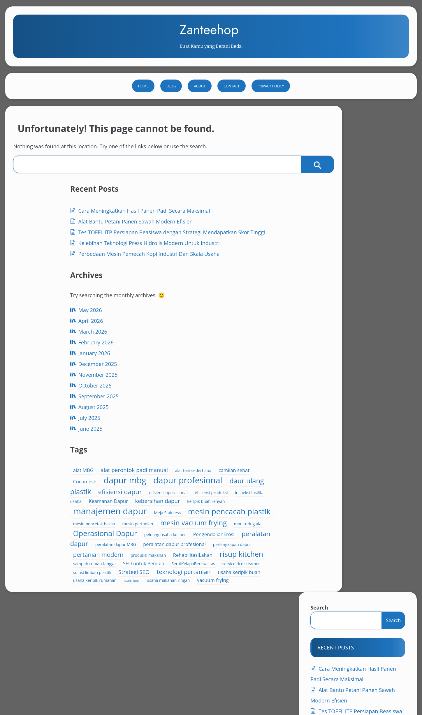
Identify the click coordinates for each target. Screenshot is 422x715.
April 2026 (58, 401)
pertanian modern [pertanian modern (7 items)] (185, 544)
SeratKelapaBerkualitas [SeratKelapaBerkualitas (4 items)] (182, 571)
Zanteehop (209, 36)
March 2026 (60, 411)
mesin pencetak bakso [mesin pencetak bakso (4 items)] (209, 477)
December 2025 (65, 444)
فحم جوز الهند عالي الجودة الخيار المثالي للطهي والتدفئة (153, 655)
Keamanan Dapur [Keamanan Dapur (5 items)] (229, 434)
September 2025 (66, 476)
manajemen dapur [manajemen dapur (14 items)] (197, 453)
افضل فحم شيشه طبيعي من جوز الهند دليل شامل (343, 649)
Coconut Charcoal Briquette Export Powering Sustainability (192, 643)
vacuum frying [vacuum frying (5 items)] (226, 604)
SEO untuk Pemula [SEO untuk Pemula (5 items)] (231, 563)
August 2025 (61, 487)
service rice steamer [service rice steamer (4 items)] (230, 571)
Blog (171, 104)
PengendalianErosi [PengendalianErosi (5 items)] (181, 519)
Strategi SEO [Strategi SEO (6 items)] (221, 579)
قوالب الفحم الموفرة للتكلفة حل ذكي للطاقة (61, 674)
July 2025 (57, 498)
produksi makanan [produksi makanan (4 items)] (235, 544)
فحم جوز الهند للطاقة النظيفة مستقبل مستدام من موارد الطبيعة (344, 661)
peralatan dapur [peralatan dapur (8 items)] (233, 519)
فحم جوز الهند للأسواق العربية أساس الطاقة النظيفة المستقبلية (259, 655)
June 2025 (58, 509)
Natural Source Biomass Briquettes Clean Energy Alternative (207, 649)
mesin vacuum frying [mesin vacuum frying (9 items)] (216, 487)
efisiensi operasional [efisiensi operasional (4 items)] (179, 427)
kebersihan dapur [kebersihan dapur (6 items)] (182, 442)
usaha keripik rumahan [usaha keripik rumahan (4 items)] (197, 596)
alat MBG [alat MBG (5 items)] (170, 376)
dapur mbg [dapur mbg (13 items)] (212, 393)
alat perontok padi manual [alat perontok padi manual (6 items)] (221, 375)
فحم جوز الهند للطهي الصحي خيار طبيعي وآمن (177, 667)
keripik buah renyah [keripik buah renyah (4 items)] (231, 443)
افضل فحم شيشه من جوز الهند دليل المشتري (61, 655)
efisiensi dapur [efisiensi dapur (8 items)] (227, 417)
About (199, 104)
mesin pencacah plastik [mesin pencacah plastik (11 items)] (198, 471)
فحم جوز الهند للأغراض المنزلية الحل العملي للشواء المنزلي (73, 661)
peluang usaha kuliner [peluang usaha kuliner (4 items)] (206, 510)
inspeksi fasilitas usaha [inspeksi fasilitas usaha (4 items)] (181, 435)
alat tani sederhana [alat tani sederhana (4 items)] (178, 384)
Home (143, 104)
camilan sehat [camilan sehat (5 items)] (219, 384)
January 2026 (62, 433)
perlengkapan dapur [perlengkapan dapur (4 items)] (209, 536)
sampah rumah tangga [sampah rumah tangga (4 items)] (181, 563)
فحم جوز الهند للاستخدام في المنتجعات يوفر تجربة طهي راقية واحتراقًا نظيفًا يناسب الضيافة (207, 661)
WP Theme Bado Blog (381, 691)
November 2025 (65, 455)
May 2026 (57, 390)
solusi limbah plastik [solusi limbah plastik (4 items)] (179, 579)
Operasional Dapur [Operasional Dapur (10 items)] (197, 503)
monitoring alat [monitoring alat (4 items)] (174, 499)
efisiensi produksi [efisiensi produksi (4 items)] (222, 427)
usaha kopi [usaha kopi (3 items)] (234, 597)
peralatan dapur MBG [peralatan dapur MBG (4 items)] (180, 528)
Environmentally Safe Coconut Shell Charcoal (317, 643)
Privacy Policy (271, 104)
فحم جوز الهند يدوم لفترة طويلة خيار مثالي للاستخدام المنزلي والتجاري (282, 667)
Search (318, 146)
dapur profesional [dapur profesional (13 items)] (194, 406)
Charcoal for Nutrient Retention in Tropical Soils (86, 643)
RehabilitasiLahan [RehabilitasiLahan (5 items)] (180, 555)
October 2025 (62, 465)
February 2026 (63, 422)
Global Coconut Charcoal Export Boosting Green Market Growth (83, 649)
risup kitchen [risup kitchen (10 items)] (228, 554)
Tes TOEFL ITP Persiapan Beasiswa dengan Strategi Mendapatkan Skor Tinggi (355, 260)
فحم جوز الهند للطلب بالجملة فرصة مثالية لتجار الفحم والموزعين (78, 667)
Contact (231, 104)
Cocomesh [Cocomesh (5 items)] (172, 395)
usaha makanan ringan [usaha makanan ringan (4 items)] (181, 604)
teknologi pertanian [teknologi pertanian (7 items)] (187, 588)
